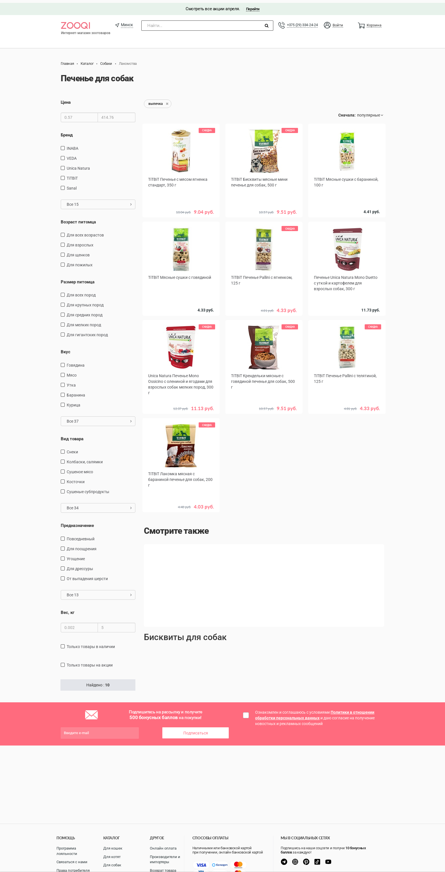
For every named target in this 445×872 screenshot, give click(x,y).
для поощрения (81, 546)
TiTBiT (72, 175)
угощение (76, 556)
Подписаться (195, 730)
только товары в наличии (91, 643)
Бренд (67, 132)
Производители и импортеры (165, 859)
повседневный (81, 536)
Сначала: (347, 112)
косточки (76, 479)
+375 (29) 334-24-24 (302, 22)
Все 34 (99, 505)
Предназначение (77, 522)
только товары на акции (90, 662)
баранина (76, 392)
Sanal (72, 185)
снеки (72, 449)
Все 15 (99, 201)
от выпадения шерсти (87, 576)
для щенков (78, 252)
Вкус (65, 349)
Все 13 (99, 592)
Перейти (252, 6)
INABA (72, 145)
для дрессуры (80, 566)
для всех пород (81, 292)
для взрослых (80, 242)
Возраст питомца (78, 218)
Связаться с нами (71, 862)
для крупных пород (85, 302)
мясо (72, 372)
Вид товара (72, 436)
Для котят (112, 857)
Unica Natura (78, 165)
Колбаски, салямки (85, 459)
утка (71, 382)
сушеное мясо (80, 469)
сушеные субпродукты (88, 489)
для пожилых (80, 262)
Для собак (112, 865)
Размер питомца (78, 279)
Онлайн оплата (163, 848)
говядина (76, 362)
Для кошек (112, 848)
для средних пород (84, 312)
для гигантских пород (87, 332)
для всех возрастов (85, 232)
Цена (66, 99)
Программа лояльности (66, 851)
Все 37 (99, 418)
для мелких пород (84, 322)
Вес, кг (67, 609)
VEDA (72, 155)
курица (73, 402)
